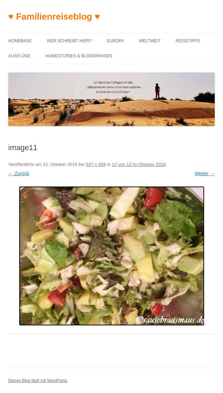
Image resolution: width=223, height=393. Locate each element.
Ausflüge (19, 56)
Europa (115, 40)
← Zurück (18, 173)
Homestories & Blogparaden (79, 56)
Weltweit (149, 40)
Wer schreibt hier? (69, 40)
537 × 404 (96, 164)
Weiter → (205, 173)
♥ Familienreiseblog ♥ (54, 16)
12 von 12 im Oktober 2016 (139, 164)
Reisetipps (188, 40)
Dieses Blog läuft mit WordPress (37, 380)
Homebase (20, 40)
